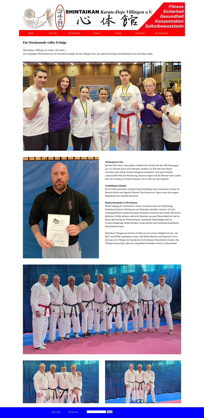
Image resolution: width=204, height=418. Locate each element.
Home (31, 33)
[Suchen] (96, 411)
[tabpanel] (102, 47)
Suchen (109, 412)
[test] (56, 412)
